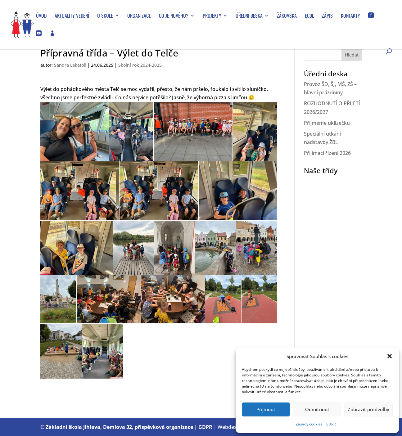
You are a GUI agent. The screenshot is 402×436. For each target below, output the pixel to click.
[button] (389, 356)
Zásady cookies (309, 424)
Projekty (212, 16)
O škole (105, 16)
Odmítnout (317, 409)
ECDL (309, 16)
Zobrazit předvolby (368, 409)
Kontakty (350, 16)
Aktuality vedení (72, 16)
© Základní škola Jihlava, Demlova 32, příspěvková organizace (116, 427)
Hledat (352, 55)
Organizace (139, 16)
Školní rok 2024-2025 (140, 65)
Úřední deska (249, 16)
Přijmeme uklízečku (327, 122)
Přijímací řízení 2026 (327, 153)
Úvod (41, 16)
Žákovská (287, 16)
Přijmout (265, 409)
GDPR (331, 424)
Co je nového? (173, 16)
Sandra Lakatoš (70, 65)
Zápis (327, 16)
